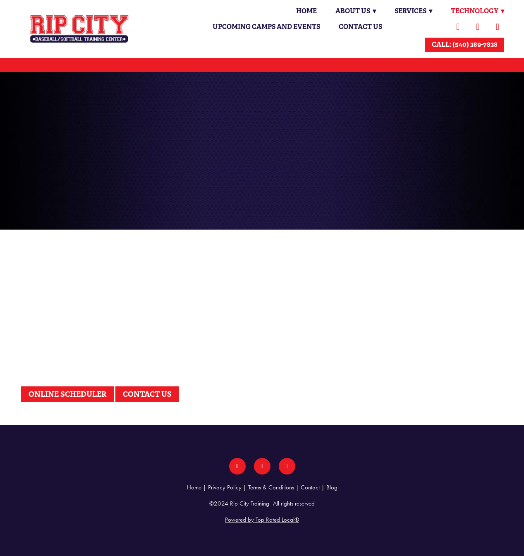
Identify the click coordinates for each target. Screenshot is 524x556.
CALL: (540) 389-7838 (465, 44)
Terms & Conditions (271, 487)
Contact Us (360, 26)
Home (304, 11)
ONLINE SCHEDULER (67, 394)
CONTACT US (147, 394)
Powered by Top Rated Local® (262, 519)
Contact (310, 487)
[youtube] (497, 27)
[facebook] (457, 27)
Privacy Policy (225, 487)
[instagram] (477, 27)
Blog (331, 487)
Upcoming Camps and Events (266, 26)
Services (412, 11)
